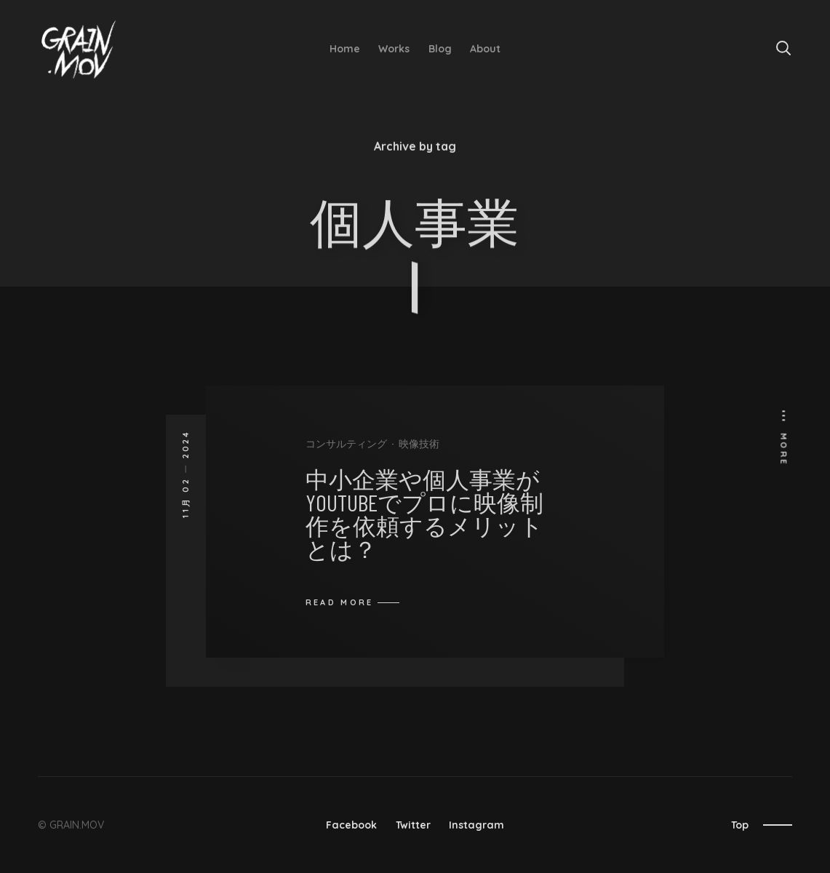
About (485, 48)
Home (345, 48)
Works (394, 48)
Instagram (476, 825)
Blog (440, 48)
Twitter (413, 825)
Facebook (351, 825)
